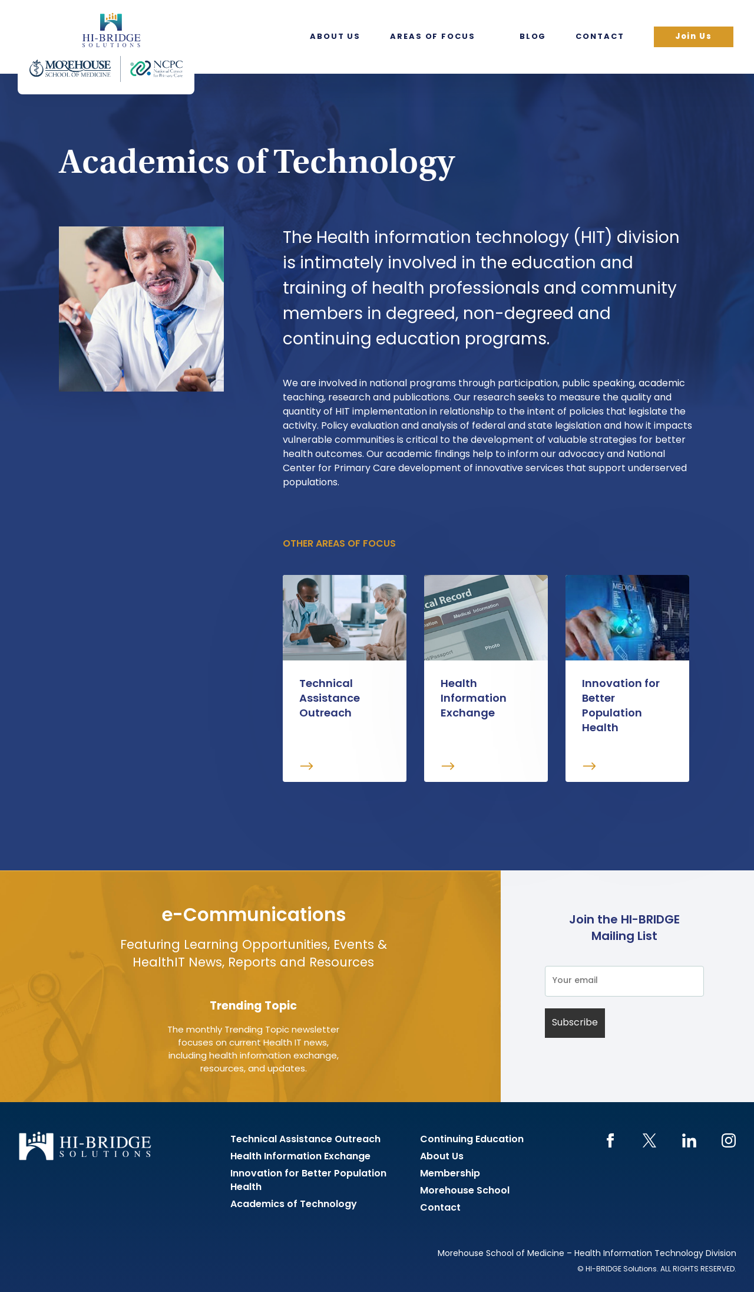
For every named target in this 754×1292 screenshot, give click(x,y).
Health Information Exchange (300, 1157)
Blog (533, 37)
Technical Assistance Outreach (305, 1140)
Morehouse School (465, 1191)
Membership (450, 1174)
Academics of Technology (293, 1204)
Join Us (693, 37)
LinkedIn (689, 1140)
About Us (335, 37)
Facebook (610, 1140)
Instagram (728, 1140)
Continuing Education (472, 1140)
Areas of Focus (432, 37)
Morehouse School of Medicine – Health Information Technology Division (587, 1254)
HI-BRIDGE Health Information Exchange (106, 47)
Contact (600, 37)
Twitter (649, 1140)
